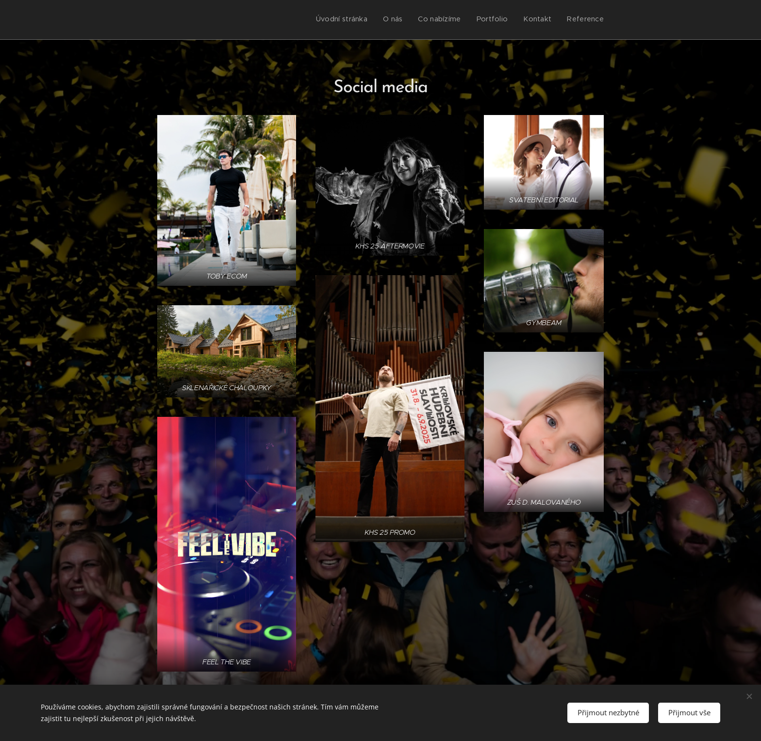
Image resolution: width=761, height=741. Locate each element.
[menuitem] (529, 20)
